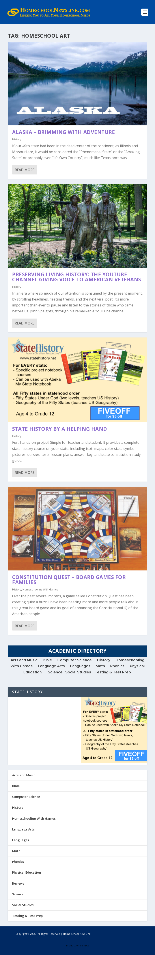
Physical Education (26, 872)
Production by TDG (77, 945)
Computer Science (74, 660)
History (16, 139)
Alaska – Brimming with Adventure (63, 132)
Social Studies (78, 672)
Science (56, 672)
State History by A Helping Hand (59, 428)
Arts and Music (24, 660)
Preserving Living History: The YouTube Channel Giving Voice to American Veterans (76, 277)
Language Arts (51, 666)
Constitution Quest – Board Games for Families (69, 579)
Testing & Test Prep (113, 672)
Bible (47, 660)
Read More (24, 169)
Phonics (117, 666)
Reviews (18, 883)
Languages (80, 666)
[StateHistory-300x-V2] (114, 762)
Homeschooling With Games (40, 589)
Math (100, 666)
